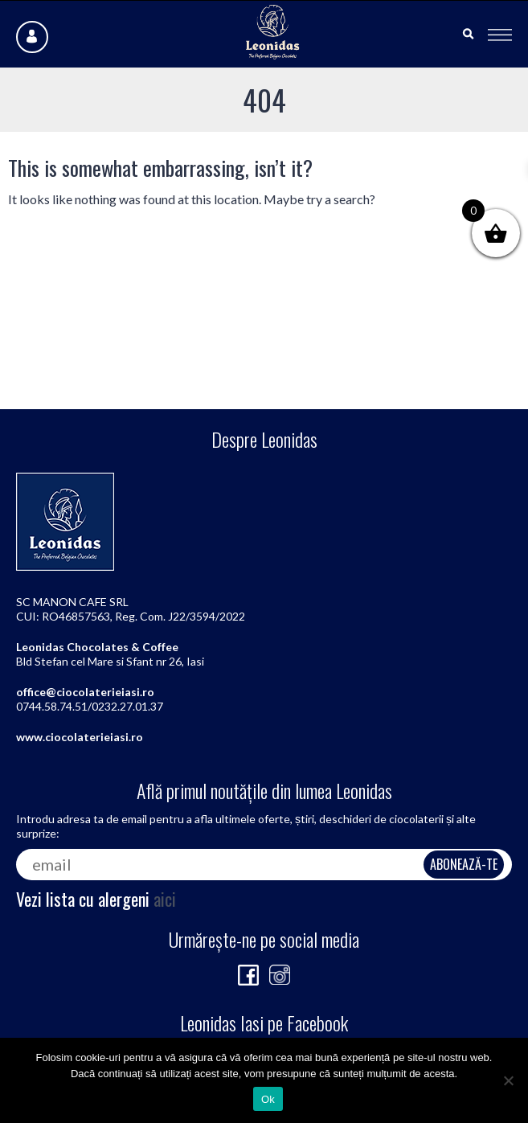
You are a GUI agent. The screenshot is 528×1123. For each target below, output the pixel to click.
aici (164, 898)
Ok (268, 1099)
